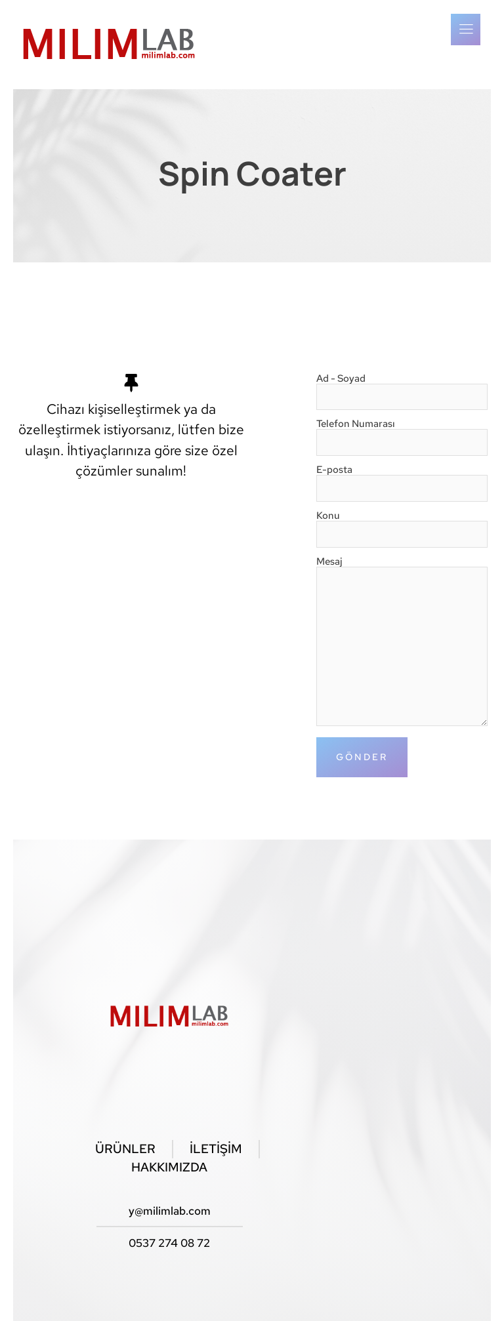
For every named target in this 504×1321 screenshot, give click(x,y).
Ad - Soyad (402, 388)
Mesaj (402, 642)
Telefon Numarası (402, 434)
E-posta (402, 480)
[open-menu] (465, 29)
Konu (402, 525)
